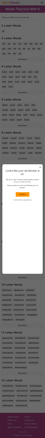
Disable (22, 194)
